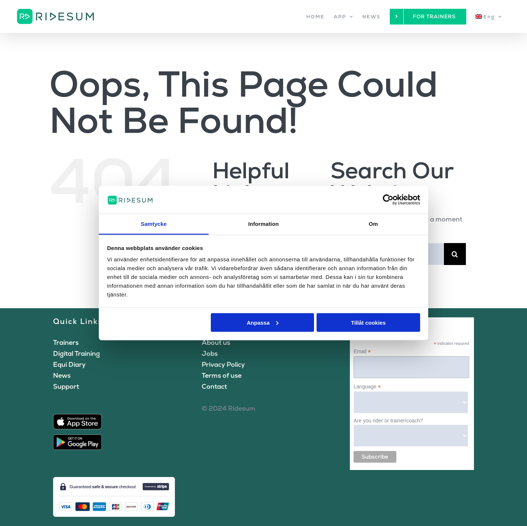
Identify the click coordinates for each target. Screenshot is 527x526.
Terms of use (222, 375)
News (62, 375)
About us (216, 342)
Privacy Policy (223, 364)
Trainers (66, 342)
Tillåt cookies (368, 322)
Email (362, 351)
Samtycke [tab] (154, 224)
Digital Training (76, 353)
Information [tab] (263, 224)
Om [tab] (373, 224)
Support (66, 386)
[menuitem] (488, 16)
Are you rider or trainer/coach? (388, 421)
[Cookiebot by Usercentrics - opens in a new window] (388, 199)
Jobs (210, 353)
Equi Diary (69, 364)
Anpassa (263, 322)
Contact (214, 386)
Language (367, 386)
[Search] (455, 254)
